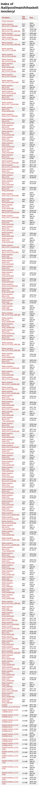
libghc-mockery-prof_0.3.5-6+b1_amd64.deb (8, 561)
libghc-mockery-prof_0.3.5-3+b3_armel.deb (8, 497)
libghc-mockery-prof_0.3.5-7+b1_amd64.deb (8, 672)
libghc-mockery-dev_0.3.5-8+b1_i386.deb (11, 652)
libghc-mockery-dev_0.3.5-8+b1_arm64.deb (8, 632)
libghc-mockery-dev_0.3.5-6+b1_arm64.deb (8, 296)
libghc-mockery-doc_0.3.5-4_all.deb (9, 70)
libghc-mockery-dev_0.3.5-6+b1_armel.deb (8, 182)
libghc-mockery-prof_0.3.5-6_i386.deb (10, 285)
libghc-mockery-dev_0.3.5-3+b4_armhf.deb (8, 171)
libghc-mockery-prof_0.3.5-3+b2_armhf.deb (8, 502)
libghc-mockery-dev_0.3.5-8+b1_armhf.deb (8, 425)
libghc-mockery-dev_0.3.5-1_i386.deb (10, 619)
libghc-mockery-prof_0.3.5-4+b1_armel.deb (8, 451)
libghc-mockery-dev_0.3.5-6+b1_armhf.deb (8, 228)
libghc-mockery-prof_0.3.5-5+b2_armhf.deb (8, 240)
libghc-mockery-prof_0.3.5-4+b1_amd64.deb (8, 572)
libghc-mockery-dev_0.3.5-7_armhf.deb (10, 103)
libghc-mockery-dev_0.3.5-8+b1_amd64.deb (8, 656)
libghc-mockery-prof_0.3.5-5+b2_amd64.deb (8, 566)
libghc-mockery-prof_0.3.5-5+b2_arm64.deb (8, 144)
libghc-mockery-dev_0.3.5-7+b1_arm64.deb (8, 419)
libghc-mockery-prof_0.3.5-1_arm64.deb (10, 430)
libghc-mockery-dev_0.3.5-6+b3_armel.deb (8, 188)
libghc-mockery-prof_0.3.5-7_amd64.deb (11, 539)
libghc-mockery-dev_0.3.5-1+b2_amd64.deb (8, 527)
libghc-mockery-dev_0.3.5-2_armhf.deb (10, 161)
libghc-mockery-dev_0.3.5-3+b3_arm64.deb (8, 121)
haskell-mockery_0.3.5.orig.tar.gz (11, 705)
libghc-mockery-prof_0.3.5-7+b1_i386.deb (7, 302)
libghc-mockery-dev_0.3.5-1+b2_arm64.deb (8, 133)
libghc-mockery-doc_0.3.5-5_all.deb (9, 60)
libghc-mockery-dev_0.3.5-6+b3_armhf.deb (8, 234)
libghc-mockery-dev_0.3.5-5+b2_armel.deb (8, 87)
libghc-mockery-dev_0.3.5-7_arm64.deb (10, 246)
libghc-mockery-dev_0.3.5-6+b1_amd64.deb (8, 361)
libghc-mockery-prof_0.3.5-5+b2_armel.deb (8, 222)
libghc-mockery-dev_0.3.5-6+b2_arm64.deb (8, 290)
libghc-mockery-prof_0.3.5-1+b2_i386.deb (7, 684)
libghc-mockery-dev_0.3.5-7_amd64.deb (10, 383)
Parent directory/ (8, 21)
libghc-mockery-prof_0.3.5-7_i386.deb (10, 115)
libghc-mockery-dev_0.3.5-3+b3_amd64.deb (8, 331)
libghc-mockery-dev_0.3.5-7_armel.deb (10, 81)
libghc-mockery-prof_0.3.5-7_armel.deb (10, 194)
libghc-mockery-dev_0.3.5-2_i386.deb (10, 388)
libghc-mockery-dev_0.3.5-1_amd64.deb (10, 544)
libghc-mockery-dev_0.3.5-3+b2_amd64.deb (8, 337)
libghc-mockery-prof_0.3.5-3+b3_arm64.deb (8, 457)
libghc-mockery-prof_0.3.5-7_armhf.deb (10, 216)
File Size (23, 17)
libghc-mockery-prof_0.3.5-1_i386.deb (10, 690)
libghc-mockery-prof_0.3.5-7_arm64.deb (10, 367)
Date (31, 17)
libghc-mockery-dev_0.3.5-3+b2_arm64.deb (8, 127)
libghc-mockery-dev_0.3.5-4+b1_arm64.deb (8, 109)
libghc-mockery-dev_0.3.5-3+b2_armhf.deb (8, 206)
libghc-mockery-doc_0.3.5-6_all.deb (9, 55)
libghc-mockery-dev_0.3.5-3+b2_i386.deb (11, 343)
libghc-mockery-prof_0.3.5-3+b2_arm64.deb (8, 463)
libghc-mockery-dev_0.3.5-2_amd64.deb (10, 392)
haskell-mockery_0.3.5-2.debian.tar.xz (10, 740)
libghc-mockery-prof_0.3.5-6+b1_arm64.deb (8, 397)
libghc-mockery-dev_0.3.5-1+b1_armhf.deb (8, 373)
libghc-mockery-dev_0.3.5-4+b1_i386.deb (11, 314)
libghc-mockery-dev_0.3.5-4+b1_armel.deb (8, 139)
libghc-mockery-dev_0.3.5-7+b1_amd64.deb (8, 549)
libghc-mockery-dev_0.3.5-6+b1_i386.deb (11, 34)
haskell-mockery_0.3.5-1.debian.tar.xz (10, 744)
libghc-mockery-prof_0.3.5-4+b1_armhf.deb (8, 469)
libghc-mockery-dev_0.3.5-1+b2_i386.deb (11, 602)
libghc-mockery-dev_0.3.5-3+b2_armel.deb (8, 200)
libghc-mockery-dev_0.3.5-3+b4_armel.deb (8, 150)
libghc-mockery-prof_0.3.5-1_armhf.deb (10, 623)
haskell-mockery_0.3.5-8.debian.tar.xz (10, 715)
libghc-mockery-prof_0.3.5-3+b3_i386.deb (7, 578)
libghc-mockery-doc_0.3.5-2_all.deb (9, 522)
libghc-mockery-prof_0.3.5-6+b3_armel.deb (8, 268)
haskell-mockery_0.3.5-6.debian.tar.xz (10, 721)
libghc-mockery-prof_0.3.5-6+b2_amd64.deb (8, 555)
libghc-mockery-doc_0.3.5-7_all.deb (9, 49)
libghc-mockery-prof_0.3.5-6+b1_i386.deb (7, 256)
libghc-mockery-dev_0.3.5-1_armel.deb (10, 408)
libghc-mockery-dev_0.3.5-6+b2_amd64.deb (8, 355)
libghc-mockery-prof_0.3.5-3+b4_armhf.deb (8, 485)
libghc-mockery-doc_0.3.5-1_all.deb (9, 480)
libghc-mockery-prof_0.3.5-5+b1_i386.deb (7, 307)
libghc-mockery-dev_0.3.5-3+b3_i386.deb (11, 349)
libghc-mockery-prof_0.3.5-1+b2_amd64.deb (8, 662)
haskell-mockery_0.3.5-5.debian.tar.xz (10, 726)
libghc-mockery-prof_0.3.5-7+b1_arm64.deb (8, 533)
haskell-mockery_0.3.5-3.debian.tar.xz (10, 735)
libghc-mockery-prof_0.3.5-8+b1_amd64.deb (8, 694)
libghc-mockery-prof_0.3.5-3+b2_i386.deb (7, 608)
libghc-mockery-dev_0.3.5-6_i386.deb (10, 38)
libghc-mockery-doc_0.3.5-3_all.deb (9, 75)
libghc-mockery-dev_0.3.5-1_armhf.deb (10, 378)
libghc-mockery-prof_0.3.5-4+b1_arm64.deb (8, 441)
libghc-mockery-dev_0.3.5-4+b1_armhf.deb (8, 156)
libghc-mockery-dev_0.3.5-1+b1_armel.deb (8, 413)
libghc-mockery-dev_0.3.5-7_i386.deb (10, 25)
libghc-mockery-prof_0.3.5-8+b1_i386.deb (7, 700)
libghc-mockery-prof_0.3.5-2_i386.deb (10, 637)
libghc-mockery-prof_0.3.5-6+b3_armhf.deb (8, 280)
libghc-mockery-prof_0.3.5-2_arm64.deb (10, 514)
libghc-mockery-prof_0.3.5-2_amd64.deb (11, 627)
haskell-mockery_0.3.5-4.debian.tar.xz (10, 730)
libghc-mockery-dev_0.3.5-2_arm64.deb (10, 211)
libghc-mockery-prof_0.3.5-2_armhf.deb (10, 446)
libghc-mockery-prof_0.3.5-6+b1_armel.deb (8, 262)
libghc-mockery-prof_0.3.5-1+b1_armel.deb (8, 642)
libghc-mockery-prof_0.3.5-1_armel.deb (10, 647)
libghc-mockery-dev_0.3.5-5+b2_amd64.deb (8, 319)
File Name (6, 17)
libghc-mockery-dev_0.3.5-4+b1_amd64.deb (8, 325)
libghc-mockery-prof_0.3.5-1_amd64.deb (11, 668)
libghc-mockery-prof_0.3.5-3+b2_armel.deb (8, 508)
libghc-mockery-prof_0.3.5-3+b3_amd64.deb (8, 590)
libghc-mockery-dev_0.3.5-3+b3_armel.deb (8, 176)
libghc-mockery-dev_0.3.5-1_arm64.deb (10, 166)
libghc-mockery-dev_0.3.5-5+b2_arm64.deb (8, 65)
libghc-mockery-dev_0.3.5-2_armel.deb (10, 251)
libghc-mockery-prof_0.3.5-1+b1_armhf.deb (8, 614)
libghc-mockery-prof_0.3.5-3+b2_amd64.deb (8, 596)
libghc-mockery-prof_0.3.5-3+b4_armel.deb (8, 475)
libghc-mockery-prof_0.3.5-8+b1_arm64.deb (8, 678)
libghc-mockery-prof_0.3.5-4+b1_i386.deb (7, 584)
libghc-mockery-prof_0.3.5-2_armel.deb (10, 518)
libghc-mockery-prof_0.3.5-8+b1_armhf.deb (8, 491)
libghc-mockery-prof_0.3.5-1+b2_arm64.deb (8, 435)
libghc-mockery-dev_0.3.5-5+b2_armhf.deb (8, 97)
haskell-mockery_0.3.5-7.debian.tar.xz (10, 710)
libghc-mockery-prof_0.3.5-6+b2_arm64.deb (8, 403)
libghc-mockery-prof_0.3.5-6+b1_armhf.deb (8, 274)
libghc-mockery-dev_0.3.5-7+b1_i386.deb (11, 30)
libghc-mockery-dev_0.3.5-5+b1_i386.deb (11, 43)
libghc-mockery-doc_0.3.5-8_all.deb (9, 92)
